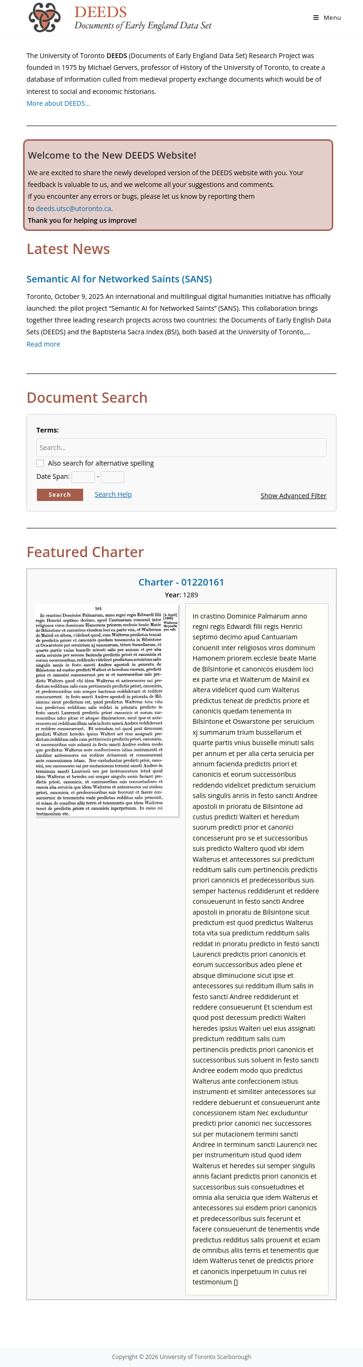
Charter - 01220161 (181, 582)
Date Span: (53, 476)
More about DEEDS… (58, 103)
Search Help (113, 494)
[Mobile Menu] (327, 17)
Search (60, 495)
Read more (43, 344)
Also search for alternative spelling (101, 462)
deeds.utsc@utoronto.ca (73, 208)
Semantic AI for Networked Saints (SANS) (119, 278)
